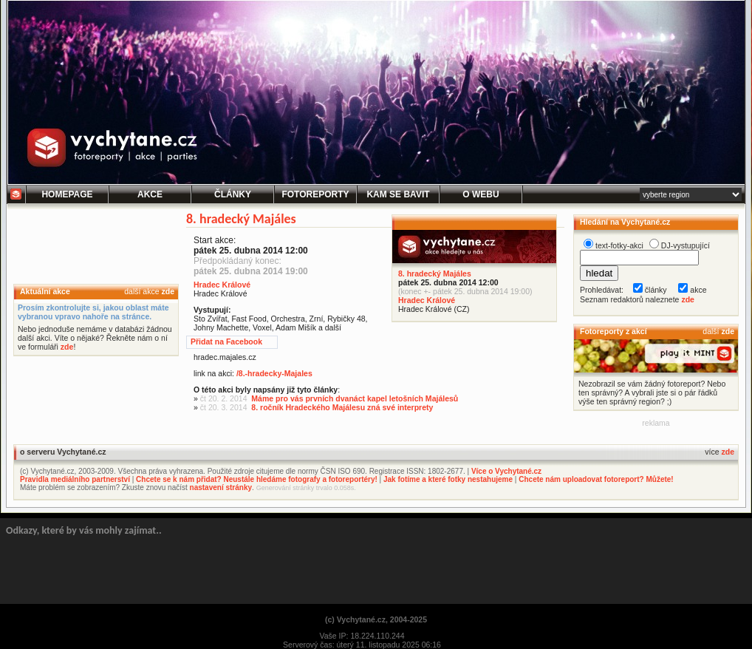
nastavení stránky (221, 487)
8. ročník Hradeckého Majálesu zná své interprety (342, 407)
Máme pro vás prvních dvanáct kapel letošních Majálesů (354, 398)
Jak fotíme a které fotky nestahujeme (448, 479)
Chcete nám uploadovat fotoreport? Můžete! (596, 479)
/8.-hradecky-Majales (274, 373)
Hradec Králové (426, 300)
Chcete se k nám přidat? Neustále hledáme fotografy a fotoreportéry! (256, 479)
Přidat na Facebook (226, 341)
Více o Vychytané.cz (506, 471)
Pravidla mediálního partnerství (75, 479)
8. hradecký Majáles (434, 273)
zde (167, 291)
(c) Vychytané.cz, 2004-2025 (376, 619)
